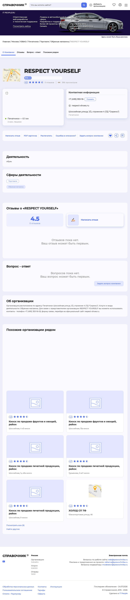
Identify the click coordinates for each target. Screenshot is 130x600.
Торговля (44, 41)
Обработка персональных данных (18, 587)
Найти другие (13, 529)
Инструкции (56, 587)
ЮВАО (23, 41)
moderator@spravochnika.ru (114, 565)
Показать (90, 99)
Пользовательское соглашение (17, 590)
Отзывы (20, 52)
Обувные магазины (60, 41)
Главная (6, 41)
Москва (15, 41)
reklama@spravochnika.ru (115, 562)
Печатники (33, 41)
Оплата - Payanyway (12, 594)
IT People (123, 593)
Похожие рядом (51, 52)
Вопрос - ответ (34, 52)
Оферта (41, 594)
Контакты (42, 587)
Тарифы (41, 590)
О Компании (8, 52)
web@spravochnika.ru (117, 559)
